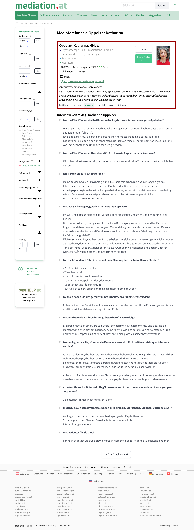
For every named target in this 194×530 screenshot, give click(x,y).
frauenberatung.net (65, 494)
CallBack (25, 151)
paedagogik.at (104, 500)
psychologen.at (105, 512)
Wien (142, 473)
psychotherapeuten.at (108, 515)
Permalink (100, 105)
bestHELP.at (20, 500)
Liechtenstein (97, 481)
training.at (144, 512)
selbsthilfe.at (145, 500)
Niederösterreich (65, 473)
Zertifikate (63, 105)
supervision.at (146, 506)
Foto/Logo (26, 136)
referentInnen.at (147, 494)
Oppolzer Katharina (43, 23)
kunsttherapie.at (64, 506)
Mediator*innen (27, 23)
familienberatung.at (65, 490)
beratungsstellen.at (23, 497)
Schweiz (172, 473)
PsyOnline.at (145, 490)
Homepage (27, 148)
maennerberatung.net (107, 487)
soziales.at (144, 503)
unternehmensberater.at (150, 515)
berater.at (19, 494)
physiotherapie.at (106, 506)
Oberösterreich (83, 473)
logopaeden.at (63, 515)
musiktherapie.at (105, 494)
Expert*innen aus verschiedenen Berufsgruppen (30, 296)
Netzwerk (122, 105)
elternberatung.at (22, 512)
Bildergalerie (27, 139)
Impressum (65, 525)
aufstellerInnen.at (23, 490)
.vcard (111, 105)
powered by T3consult (169, 525)
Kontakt (127, 467)
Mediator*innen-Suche (29, 31)
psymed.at (144, 487)
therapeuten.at (146, 509)
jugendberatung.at (65, 500)
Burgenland (38, 473)
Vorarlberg (131, 473)
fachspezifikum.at (64, 487)
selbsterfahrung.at (148, 497)
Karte (103, 67)
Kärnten (50, 473)
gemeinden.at (63, 497)
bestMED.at (20, 503)
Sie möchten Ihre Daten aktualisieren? (33, 271)
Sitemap (104, 467)
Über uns (116, 467)
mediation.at (103, 490)
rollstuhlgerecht (29, 154)
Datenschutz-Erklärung (46, 525)
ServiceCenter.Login (72, 467)
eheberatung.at (22, 509)
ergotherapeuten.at (23, 515)
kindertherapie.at (64, 503)
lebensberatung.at (65, 509)
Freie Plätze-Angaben (31, 130)
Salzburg (98, 473)
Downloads (27, 145)
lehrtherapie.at (63, 512)
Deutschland (156, 473)
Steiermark (110, 473)
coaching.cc (20, 506)
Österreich (22, 473)
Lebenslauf (27, 142)
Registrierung (90, 467)
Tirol (121, 473)
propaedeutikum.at (106, 509)
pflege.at (102, 503)
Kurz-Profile (27, 133)
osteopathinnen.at (106, 497)
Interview (89, 105)
